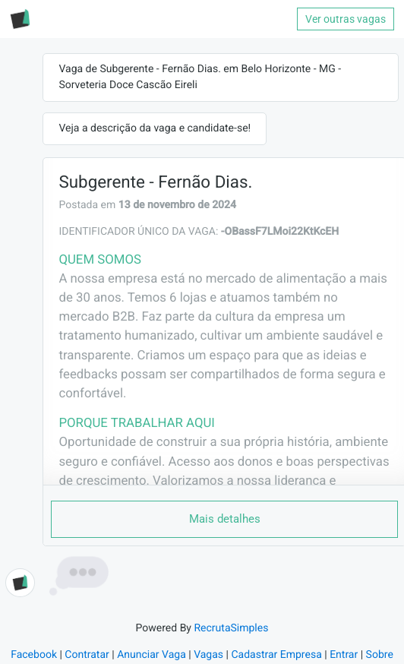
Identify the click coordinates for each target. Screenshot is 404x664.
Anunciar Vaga (151, 655)
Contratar (87, 655)
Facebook (34, 655)
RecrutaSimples (231, 628)
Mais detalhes (224, 519)
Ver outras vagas (345, 19)
